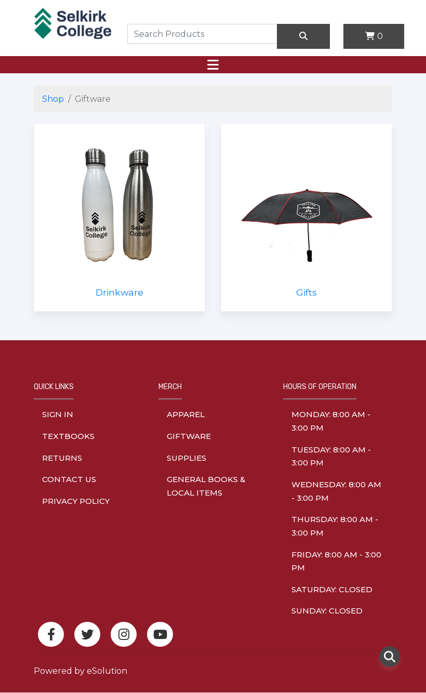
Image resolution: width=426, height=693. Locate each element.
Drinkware (119, 292)
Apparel (186, 414)
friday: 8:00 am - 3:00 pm (336, 561)
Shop (53, 99)
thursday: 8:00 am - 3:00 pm (334, 526)
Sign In (57, 414)
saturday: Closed (331, 589)
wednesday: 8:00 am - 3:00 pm (336, 491)
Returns (62, 458)
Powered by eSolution (80, 671)
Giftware (189, 436)
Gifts (306, 292)
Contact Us (69, 479)
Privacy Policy (76, 501)
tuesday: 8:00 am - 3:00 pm (331, 456)
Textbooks (68, 436)
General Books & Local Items (206, 486)
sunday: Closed (327, 611)
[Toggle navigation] (213, 64)
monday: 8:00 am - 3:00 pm (330, 421)
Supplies (186, 458)
